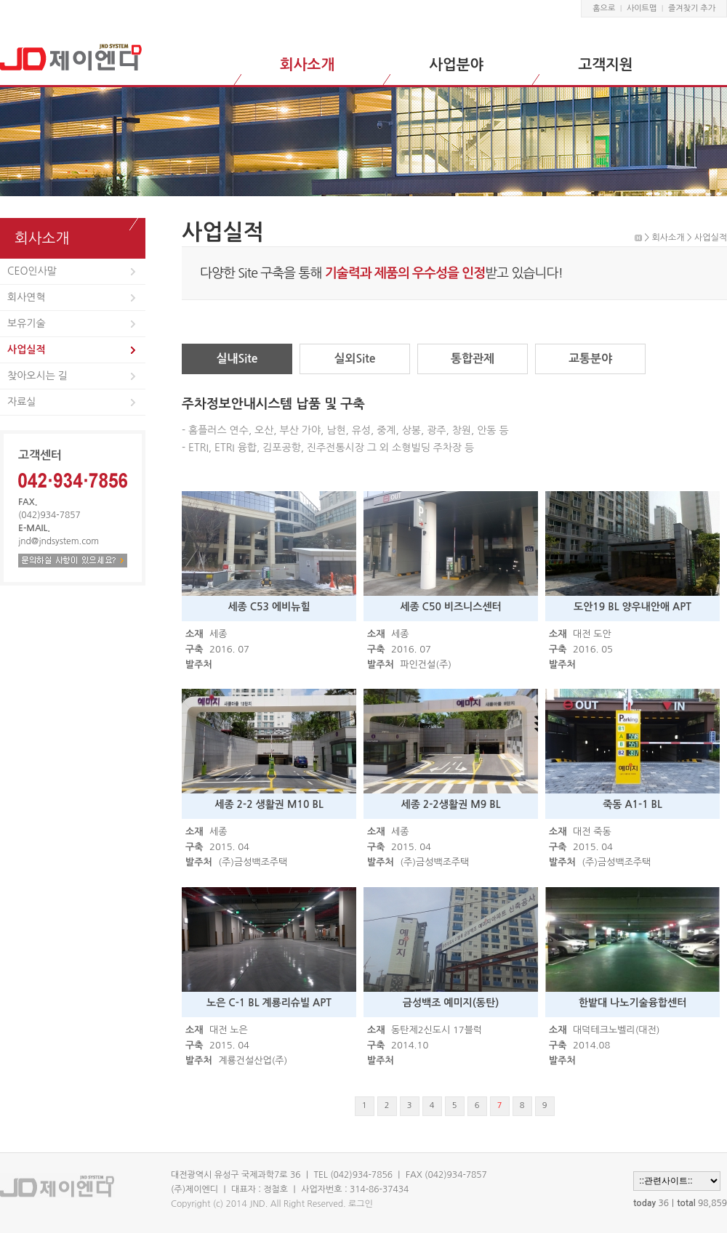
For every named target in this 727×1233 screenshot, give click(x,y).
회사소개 (307, 64)
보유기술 (26, 323)
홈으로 (604, 8)
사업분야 (456, 64)
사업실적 (26, 349)
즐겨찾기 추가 (691, 8)
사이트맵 (641, 8)
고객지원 (605, 64)
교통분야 (590, 358)
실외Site (354, 358)
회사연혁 (26, 297)
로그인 (360, 1204)
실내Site (236, 358)
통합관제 (472, 358)
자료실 (21, 402)
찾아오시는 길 (37, 376)
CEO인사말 (32, 271)
